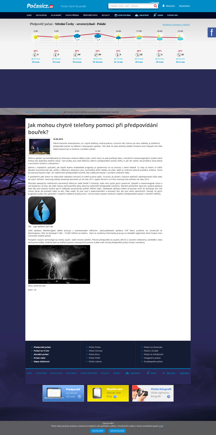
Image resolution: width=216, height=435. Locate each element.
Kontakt (117, 373)
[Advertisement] (108, 88)
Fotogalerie (41, 373)
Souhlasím (97, 430)
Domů (29, 15)
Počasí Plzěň (94, 358)
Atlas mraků (56, 15)
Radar (160, 15)
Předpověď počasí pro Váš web (63, 393)
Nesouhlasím (117, 430)
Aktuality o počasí (42, 112)
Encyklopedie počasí (153, 361)
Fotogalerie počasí (152, 358)
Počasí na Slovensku (153, 347)
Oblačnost (144, 15)
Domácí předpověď (89, 373)
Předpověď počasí (90, 15)
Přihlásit (170, 6)
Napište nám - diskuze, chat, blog (108, 393)
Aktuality (106, 15)
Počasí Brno (94, 354)
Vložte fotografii (153, 393)
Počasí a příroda (72, 15)
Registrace (184, 6)
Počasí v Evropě (151, 350)
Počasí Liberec (95, 361)
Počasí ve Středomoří (153, 354)
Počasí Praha (95, 347)
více (160, 426)
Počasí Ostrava (95, 350)
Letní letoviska (124, 15)
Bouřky (57, 112)
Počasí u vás (172, 15)
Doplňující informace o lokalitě (176, 25)
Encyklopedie (41, 15)
